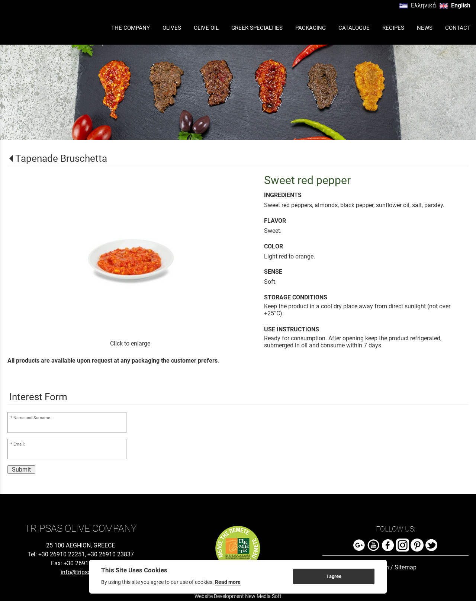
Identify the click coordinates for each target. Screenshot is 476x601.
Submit (21, 469)
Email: (19, 444)
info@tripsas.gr (81, 572)
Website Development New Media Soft (238, 596)
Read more (228, 582)
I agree (334, 576)
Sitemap (405, 567)
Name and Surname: (32, 417)
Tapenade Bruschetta (61, 158)
